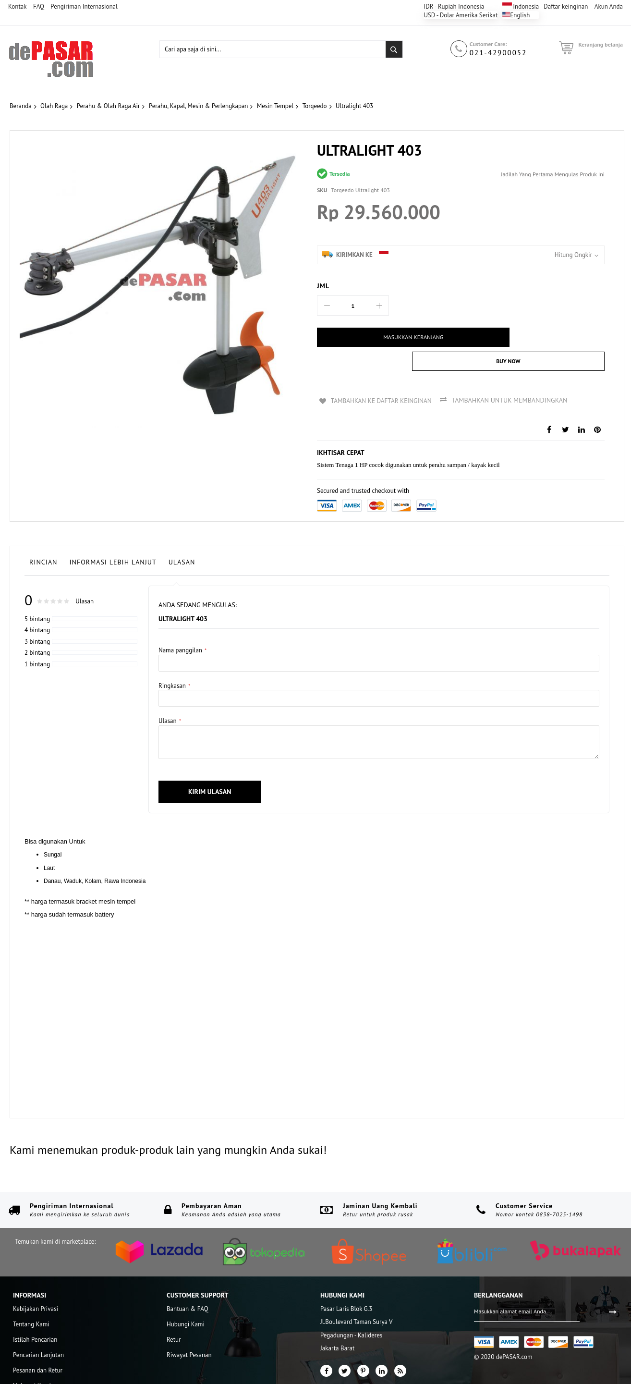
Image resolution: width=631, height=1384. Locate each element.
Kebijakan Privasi (35, 1284)
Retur (174, 1315)
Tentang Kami (31, 1299)
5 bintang (37, 594)
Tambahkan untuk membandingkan (513, 376)
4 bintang (37, 605)
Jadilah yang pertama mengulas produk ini (553, 174)
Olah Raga (54, 106)
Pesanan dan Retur (37, 1345)
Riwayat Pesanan (189, 1330)
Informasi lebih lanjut (113, 537)
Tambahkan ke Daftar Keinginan (381, 376)
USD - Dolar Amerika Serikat (461, 15)
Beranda (21, 106)
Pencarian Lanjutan (38, 1330)
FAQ (38, 6)
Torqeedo (315, 106)
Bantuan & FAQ (187, 1284)
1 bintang (37, 639)
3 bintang (37, 616)
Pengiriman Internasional (84, 6)
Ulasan (182, 537)
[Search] (394, 49)
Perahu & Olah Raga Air (108, 106)
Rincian (43, 537)
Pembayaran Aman (212, 1180)
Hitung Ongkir (573, 255)
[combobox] (281, 49)
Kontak (17, 6)
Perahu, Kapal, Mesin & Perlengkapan (198, 106)
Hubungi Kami (32, 1361)
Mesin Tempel (275, 106)
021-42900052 (498, 52)
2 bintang (37, 628)
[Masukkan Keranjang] (385, 337)
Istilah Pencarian (35, 1315)
